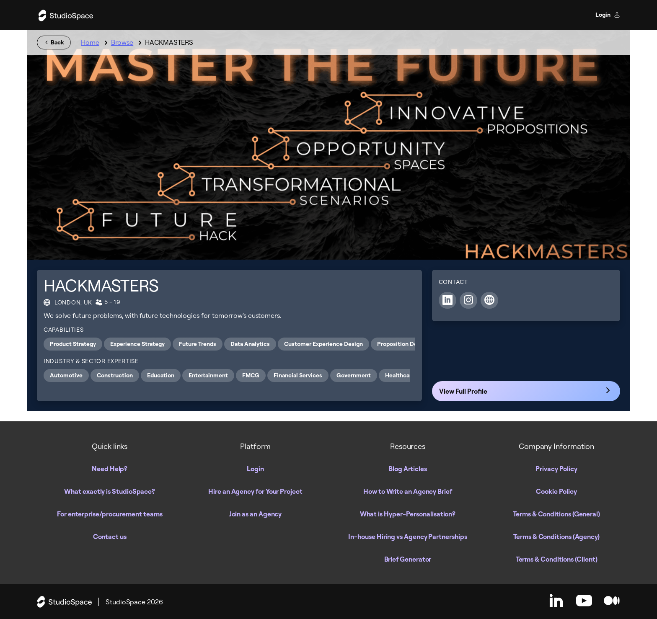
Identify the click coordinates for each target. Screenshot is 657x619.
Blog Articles (407, 468)
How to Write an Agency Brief (407, 491)
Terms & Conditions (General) (556, 514)
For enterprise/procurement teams (109, 514)
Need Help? (109, 468)
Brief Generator (408, 559)
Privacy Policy (556, 468)
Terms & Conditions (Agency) (556, 536)
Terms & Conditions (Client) (557, 559)
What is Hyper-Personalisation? (408, 514)
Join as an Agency (255, 514)
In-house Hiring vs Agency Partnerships (407, 536)
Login (607, 14)
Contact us (110, 536)
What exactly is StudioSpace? (109, 491)
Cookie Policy (556, 491)
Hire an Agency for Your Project (255, 491)
